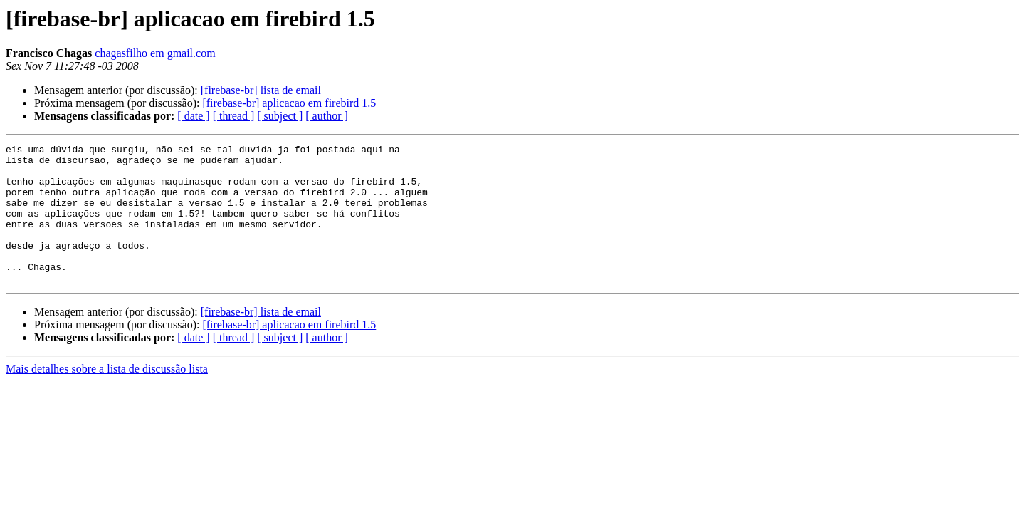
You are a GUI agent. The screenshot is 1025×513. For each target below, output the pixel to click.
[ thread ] (234, 116)
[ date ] (193, 116)
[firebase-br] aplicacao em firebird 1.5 (289, 103)
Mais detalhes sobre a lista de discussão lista (107, 396)
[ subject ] (280, 116)
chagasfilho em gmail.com (155, 53)
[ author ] (326, 116)
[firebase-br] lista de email (261, 90)
